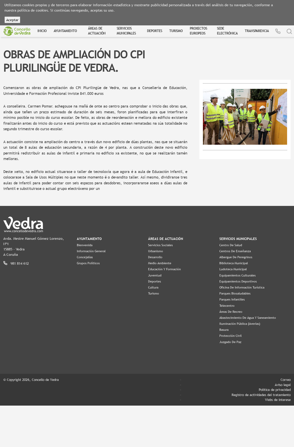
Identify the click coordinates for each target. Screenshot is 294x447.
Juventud (154, 275)
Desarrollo (155, 257)
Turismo (176, 30)
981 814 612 (19, 263)
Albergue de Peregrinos (235, 257)
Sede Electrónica (227, 31)
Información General (91, 251)
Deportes (154, 30)
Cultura (153, 287)
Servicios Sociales (160, 245)
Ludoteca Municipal (233, 269)
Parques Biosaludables (235, 293)
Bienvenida (84, 245)
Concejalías (85, 257)
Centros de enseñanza (235, 251)
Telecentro (227, 306)
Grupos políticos (88, 263)
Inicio (42, 30)
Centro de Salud (230, 245)
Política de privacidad (275, 389)
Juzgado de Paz (230, 342)
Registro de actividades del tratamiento (261, 394)
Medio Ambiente (159, 263)
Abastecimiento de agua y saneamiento (247, 318)
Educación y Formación (164, 269)
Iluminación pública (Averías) (239, 324)
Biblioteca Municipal (233, 263)
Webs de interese (278, 399)
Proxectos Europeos (198, 31)
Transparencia (257, 30)
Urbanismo (155, 251)
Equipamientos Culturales (237, 275)
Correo (286, 379)
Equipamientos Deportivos (238, 281)
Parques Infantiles (232, 299)
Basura (224, 330)
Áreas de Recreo (230, 312)
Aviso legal (283, 384)
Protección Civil (230, 336)
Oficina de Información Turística (241, 287)
